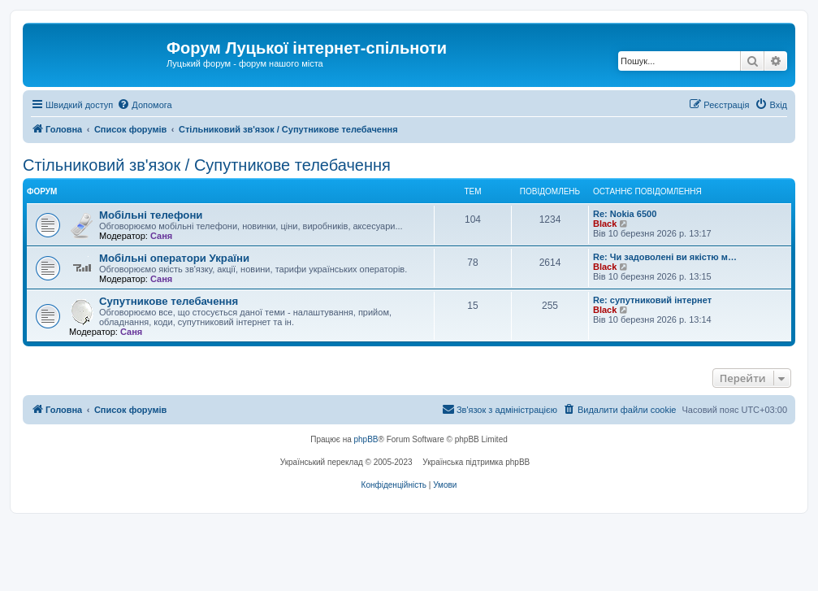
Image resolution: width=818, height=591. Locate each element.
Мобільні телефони (150, 215)
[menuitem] (144, 105)
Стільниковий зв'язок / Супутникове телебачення (207, 165)
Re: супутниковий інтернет (652, 300)
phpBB (366, 439)
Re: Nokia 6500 (624, 214)
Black (605, 223)
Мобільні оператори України (174, 258)
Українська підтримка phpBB (476, 462)
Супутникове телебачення (168, 301)
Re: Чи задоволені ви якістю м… (665, 257)
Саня (161, 236)
